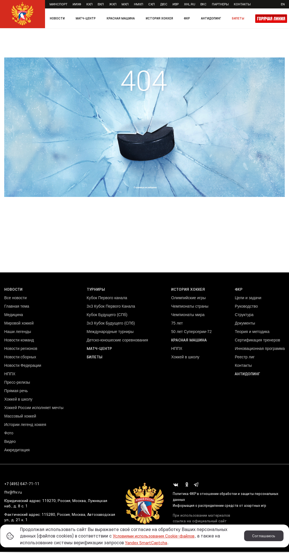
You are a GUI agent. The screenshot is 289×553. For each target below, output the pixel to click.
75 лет (177, 325)
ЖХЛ (113, 4)
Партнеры (220, 4)
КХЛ (89, 4)
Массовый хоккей (20, 418)
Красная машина (121, 18)
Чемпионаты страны (189, 308)
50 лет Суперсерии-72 (191, 333)
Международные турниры (110, 333)
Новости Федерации (22, 367)
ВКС (203, 4)
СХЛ (151, 4)
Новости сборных (20, 358)
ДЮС (163, 4)
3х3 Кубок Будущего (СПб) (111, 325)
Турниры (96, 291)
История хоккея (159, 18)
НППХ (9, 375)
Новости (57, 18)
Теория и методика (252, 333)
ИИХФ (77, 4)
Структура (244, 316)
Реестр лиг (244, 358)
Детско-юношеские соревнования (117, 341)
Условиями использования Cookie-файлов (158, 536)
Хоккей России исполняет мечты (34, 409)
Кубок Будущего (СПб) (107, 316)
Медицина (13, 316)
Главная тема (16, 308)
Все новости (15, 299)
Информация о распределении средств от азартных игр (224, 507)
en (283, 4)
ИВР (175, 4)
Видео (10, 443)
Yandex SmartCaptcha (148, 542)
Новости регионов (20, 350)
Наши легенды (17, 333)
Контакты (242, 4)
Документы (245, 325)
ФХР (187, 18)
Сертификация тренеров (257, 341)
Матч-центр (86, 18)
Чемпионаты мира (188, 316)
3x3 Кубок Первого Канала (111, 308)
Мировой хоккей (18, 325)
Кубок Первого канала (107, 299)
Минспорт (59, 4)
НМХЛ (138, 4)
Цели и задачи (248, 299)
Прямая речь (16, 392)
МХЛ (125, 4)
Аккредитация (17, 451)
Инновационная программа (260, 350)
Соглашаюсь (263, 535)
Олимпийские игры (188, 299)
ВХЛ (101, 4)
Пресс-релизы (17, 384)
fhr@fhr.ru (13, 493)
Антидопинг (211, 18)
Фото (8, 434)
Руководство (246, 308)
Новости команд (19, 341)
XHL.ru (189, 4)
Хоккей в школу (18, 401)
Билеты (238, 18)
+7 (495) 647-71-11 (21, 485)
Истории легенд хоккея (25, 426)
